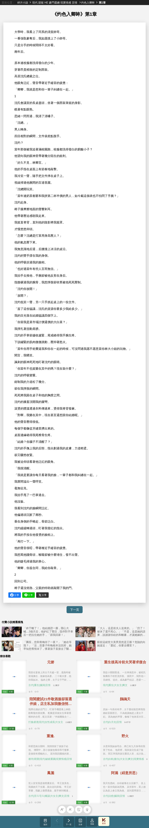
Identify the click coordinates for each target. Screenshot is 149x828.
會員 (104, 821)
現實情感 (65, 2)
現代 (35, 2)
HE (46, 2)
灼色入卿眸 (88, 2)
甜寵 (41, 2)
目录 (80, 821)
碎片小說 (22, 2)
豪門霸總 (54, 2)
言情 (74, 2)
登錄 (92, 821)
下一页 (74, 609)
